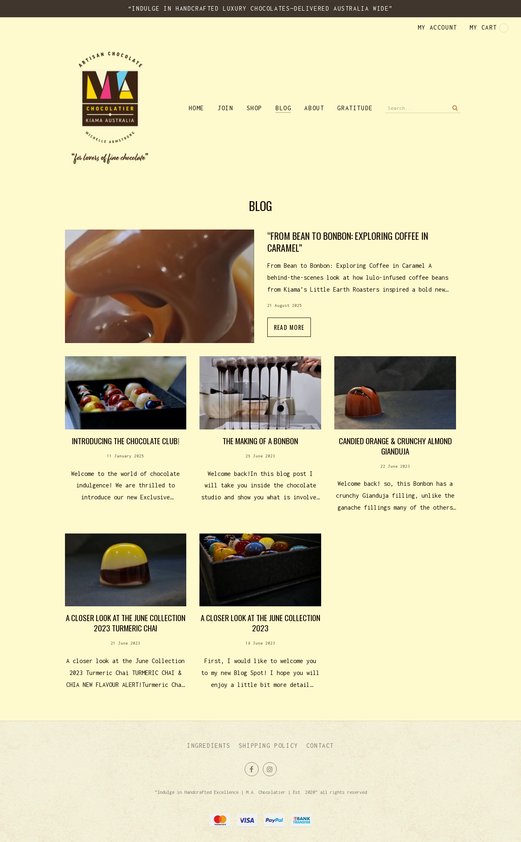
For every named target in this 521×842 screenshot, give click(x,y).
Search (454, 108)
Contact (320, 745)
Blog (283, 107)
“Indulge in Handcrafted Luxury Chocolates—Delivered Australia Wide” (260, 8)
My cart (489, 27)
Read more (260, 293)
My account (437, 27)
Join (225, 107)
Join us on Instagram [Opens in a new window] (270, 769)
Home (196, 107)
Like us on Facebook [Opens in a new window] (252, 769)
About (314, 107)
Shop (254, 107)
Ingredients (209, 745)
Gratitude (355, 107)
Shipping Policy (268, 745)
